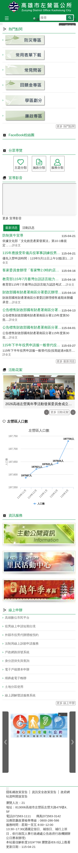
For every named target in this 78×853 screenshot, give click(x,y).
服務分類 (57, 167)
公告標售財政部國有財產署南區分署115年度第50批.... (31, 310)
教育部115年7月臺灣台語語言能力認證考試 (31, 279)
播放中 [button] (69, 382)
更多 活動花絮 (60, 412)
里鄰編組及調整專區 (34, 19)
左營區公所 (39, 7)
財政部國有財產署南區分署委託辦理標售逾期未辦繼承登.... (31, 292)
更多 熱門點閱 (66, 126)
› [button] (73, 412)
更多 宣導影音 (12, 218)
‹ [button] (46, 412)
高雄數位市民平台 (17, 617)
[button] (69, 17)
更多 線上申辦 (66, 703)
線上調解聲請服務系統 (20, 695)
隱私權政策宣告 (17, 792)
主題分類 (20, 167)
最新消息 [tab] (11, 227)
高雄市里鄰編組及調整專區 (37, 19)
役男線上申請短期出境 (20, 626)
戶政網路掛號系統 (17, 652)
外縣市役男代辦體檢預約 (22, 635)
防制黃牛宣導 (12, 235)
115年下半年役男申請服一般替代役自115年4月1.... (31, 345)
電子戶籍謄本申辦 (17, 669)
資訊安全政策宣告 (44, 792)
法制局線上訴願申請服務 (22, 643)
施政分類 (39, 167)
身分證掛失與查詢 (17, 660)
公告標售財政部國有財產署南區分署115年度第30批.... (31, 327)
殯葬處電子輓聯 (15, 678)
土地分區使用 (14, 686)
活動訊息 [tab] (28, 227)
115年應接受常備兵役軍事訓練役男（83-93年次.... (31, 253)
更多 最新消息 (66, 361)
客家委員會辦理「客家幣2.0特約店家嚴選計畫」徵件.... (31, 270)
